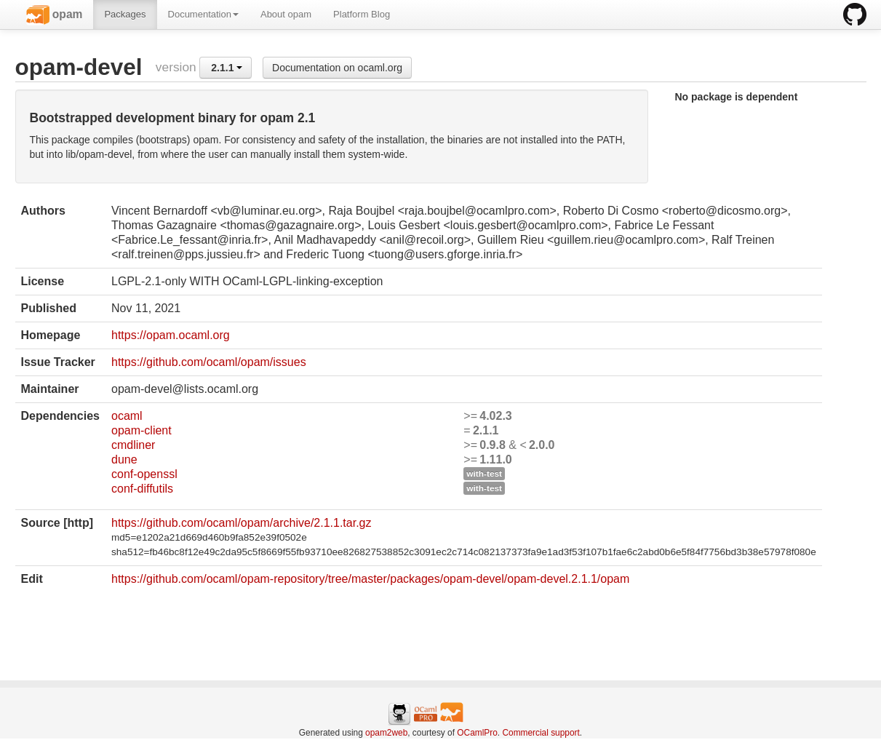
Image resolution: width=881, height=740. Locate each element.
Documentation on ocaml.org (337, 67)
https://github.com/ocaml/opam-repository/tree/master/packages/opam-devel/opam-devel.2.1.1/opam (370, 579)
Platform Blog (361, 14)
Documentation (203, 14)
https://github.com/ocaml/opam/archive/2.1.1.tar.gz (241, 523)
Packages (124, 14)
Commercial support (540, 733)
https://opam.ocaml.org (170, 335)
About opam (285, 14)
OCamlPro (477, 733)
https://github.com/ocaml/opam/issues (208, 362)
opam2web (386, 733)
